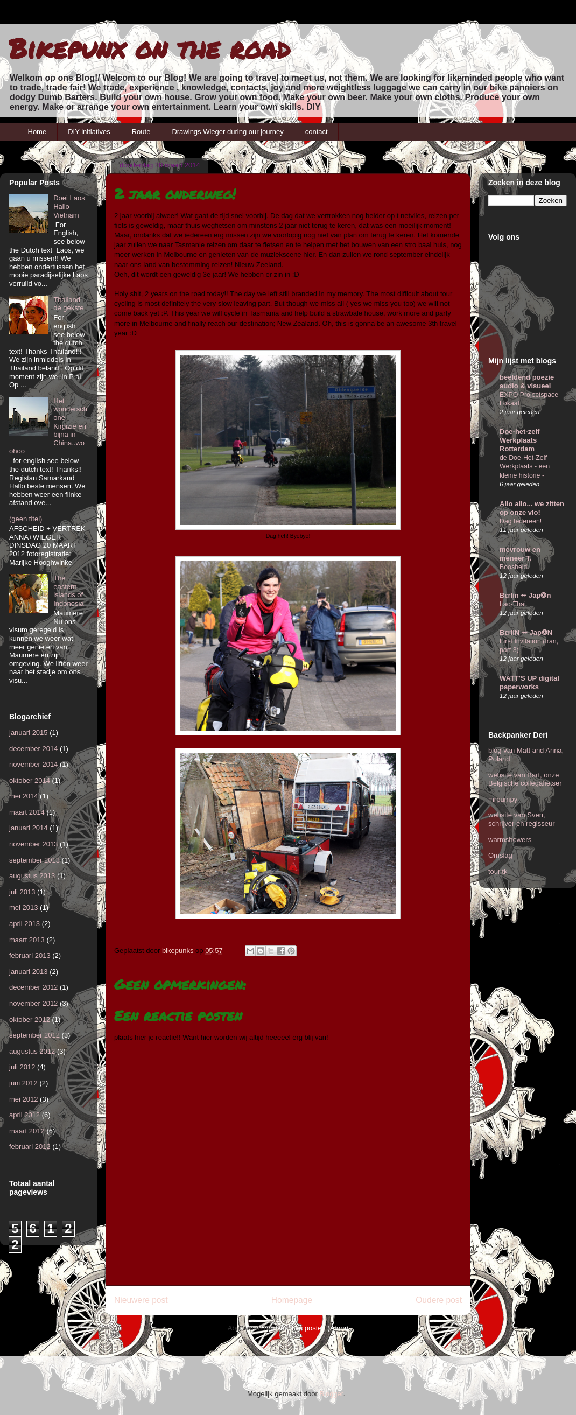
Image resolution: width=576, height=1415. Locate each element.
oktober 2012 (29, 1019)
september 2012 (34, 1035)
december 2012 (33, 987)
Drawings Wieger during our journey (227, 132)
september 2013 (34, 860)
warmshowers (509, 840)
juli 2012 (22, 1067)
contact (316, 132)
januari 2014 (28, 828)
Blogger (331, 1394)
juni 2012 (23, 1083)
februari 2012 (30, 1147)
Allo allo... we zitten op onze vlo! (532, 508)
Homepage (291, 1300)
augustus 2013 (32, 876)
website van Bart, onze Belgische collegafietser (525, 779)
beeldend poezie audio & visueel (527, 381)
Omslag (500, 855)
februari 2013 (30, 955)
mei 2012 (23, 1099)
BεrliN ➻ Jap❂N (526, 632)
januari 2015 (28, 732)
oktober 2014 (29, 780)
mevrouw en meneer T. (520, 553)
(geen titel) (25, 519)
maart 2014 (27, 812)
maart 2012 (27, 1131)
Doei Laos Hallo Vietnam (69, 206)
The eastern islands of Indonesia (68, 590)
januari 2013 (28, 972)
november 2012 (33, 1003)
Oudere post (439, 1300)
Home (37, 132)
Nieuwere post (141, 1300)
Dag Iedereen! (521, 521)
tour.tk (497, 871)
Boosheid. (514, 567)
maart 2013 (27, 940)
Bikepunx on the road (149, 48)
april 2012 (24, 1115)
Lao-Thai (513, 604)
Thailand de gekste (68, 304)
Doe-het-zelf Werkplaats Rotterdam (519, 440)
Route (141, 132)
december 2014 (33, 749)
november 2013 (33, 844)
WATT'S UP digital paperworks (529, 682)
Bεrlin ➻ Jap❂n (525, 595)
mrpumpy (502, 799)
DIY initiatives (89, 132)
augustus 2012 (32, 1051)
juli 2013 (22, 892)
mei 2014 (23, 796)
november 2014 (33, 764)
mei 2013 (23, 907)
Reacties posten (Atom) (312, 1328)
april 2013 (24, 924)
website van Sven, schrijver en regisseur (521, 819)
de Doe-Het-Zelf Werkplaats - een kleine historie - (525, 466)
